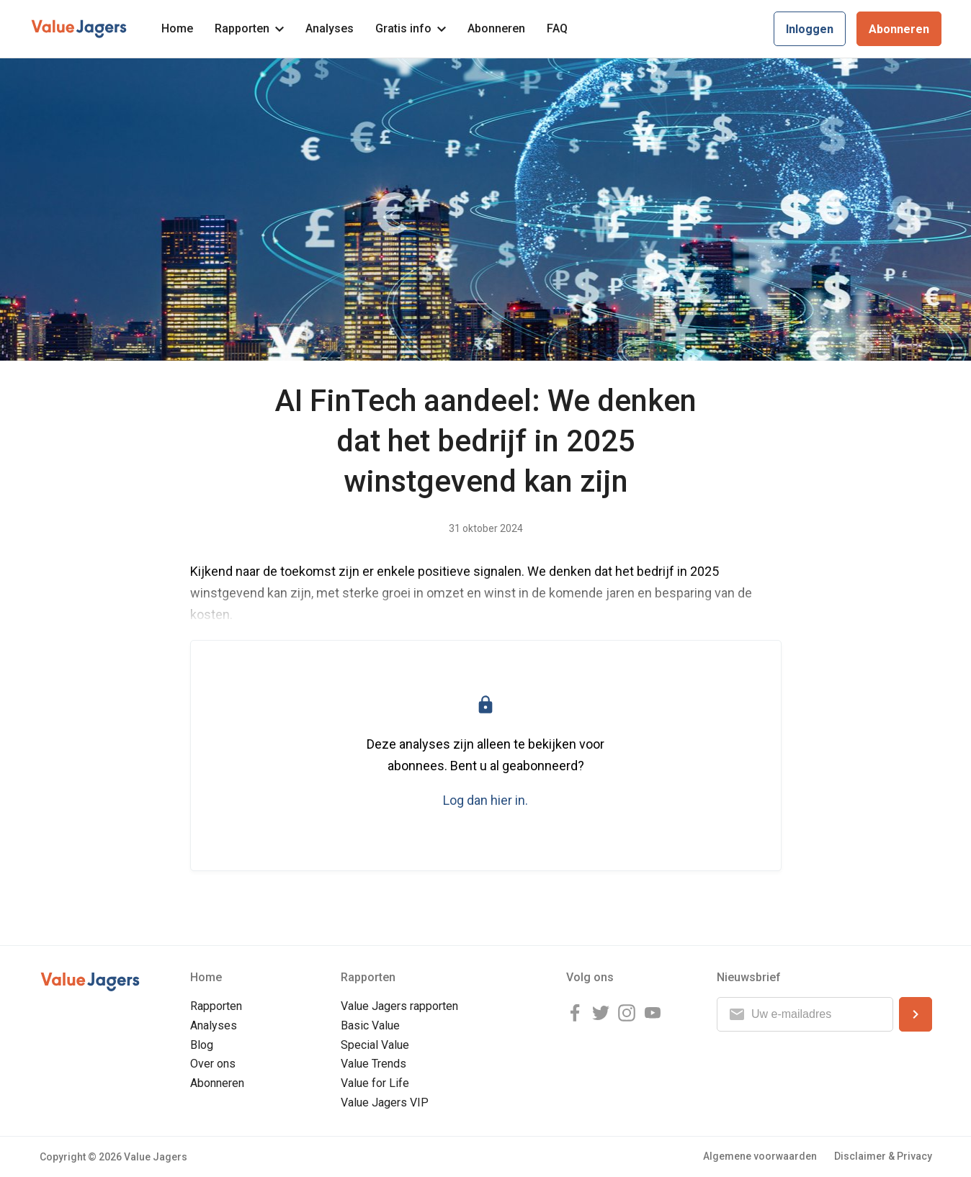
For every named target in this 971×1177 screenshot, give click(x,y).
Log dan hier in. (485, 800)
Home (177, 28)
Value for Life (375, 1083)
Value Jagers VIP (385, 1102)
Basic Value (370, 1025)
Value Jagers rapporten (399, 1006)
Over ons (213, 1063)
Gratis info (410, 28)
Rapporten (249, 28)
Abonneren (496, 28)
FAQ (557, 28)
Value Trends (373, 1063)
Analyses (329, 28)
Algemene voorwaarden (760, 1156)
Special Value (375, 1045)
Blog (201, 1045)
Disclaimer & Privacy (883, 1156)
